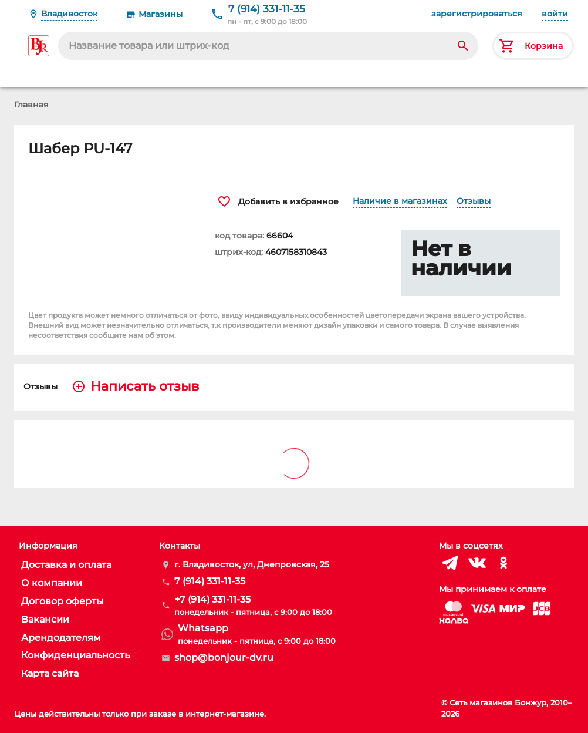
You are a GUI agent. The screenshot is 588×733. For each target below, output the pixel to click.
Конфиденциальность (75, 655)
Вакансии (45, 619)
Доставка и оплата (66, 564)
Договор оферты (62, 601)
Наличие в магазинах (400, 201)
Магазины (160, 14)
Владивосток (69, 13)
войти (555, 13)
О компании (51, 583)
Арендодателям (61, 637)
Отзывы (474, 201)
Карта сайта (50, 673)
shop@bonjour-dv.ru (223, 657)
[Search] (463, 46)
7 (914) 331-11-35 (266, 9)
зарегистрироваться (476, 13)
